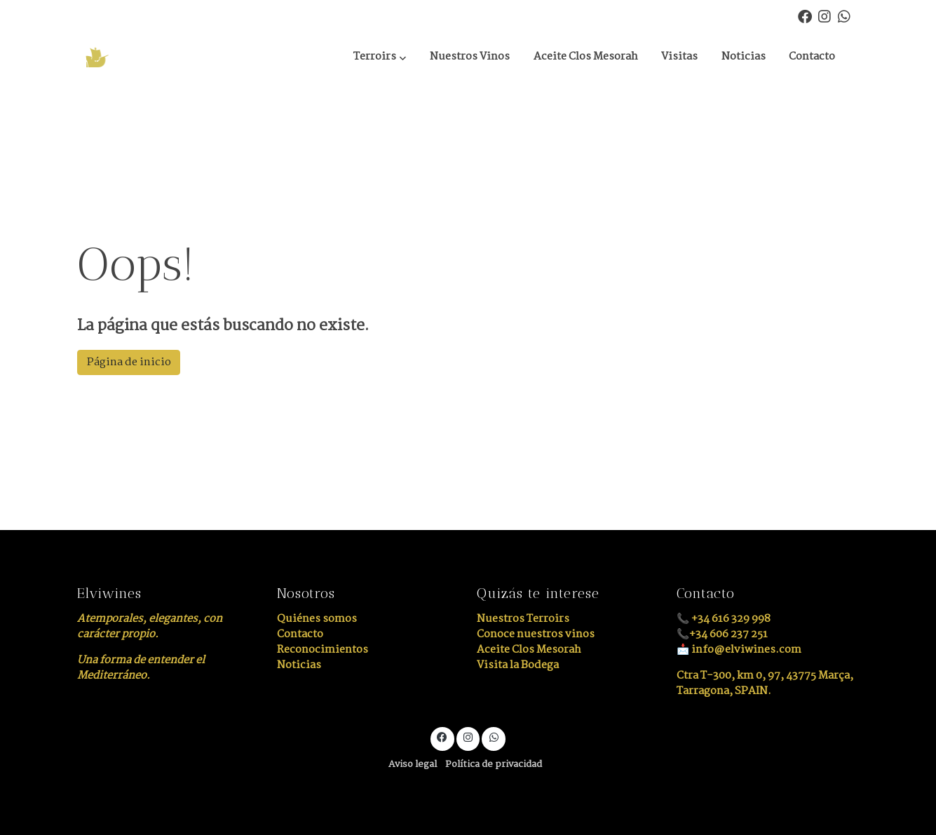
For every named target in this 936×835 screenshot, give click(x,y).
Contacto (300, 634)
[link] (146, 57)
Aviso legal (412, 764)
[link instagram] (824, 15)
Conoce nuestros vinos (536, 634)
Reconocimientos (322, 649)
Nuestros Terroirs (523, 618)
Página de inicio (129, 362)
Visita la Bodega (518, 665)
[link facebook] (805, 15)
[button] (379, 57)
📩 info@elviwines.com (739, 649)
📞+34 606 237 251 (722, 634)
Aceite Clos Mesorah (529, 649)
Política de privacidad (493, 764)
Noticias (299, 665)
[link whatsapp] (844, 15)
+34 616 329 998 (731, 618)
